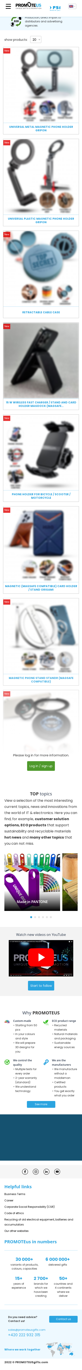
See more (41, 1104)
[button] (31, 917)
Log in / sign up (41, 766)
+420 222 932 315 (24, 1335)
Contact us (63, 1319)
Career (8, 1200)
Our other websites (16, 1231)
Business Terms (14, 1194)
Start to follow (41, 985)
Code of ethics (14, 1213)
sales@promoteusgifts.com (26, 1330)
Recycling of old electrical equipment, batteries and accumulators (38, 1222)
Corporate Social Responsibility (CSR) (29, 1207)
